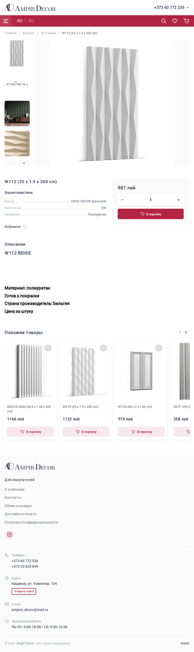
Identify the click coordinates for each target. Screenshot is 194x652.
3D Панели (48, 33)
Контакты (13, 497)
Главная (11, 33)
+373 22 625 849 (25, 566)
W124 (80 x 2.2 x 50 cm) (135, 407)
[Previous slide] (10, 163)
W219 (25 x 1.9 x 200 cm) (81, 407)
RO (19, 20)
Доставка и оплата (20, 514)
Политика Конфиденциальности (31, 522)
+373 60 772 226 (169, 7)
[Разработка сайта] (185, 643)
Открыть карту (24, 591)
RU (31, 20)
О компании (15, 489)
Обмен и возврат (19, 506)
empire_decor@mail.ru (30, 610)
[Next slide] (24, 163)
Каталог (29, 33)
